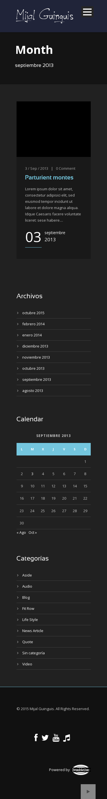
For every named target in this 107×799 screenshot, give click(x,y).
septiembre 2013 (36, 379)
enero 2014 (32, 335)
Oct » (33, 532)
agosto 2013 (32, 390)
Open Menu (87, 11)
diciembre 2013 (35, 346)
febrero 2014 (33, 323)
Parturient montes (49, 177)
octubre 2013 (33, 368)
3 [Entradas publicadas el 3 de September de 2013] (32, 473)
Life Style (30, 619)
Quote (27, 641)
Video (27, 664)
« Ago (21, 532)
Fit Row (28, 608)
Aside (27, 575)
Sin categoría (33, 652)
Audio (27, 586)
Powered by (70, 769)
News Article (32, 630)
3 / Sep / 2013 (36, 168)
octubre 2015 (33, 312)
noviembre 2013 (36, 357)
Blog (26, 597)
